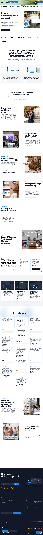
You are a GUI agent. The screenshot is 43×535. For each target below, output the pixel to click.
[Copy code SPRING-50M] (8, 4)
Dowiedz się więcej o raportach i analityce (7, 221)
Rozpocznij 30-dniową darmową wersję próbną (7, 484)
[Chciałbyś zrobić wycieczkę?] (7, 291)
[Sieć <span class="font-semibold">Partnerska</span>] (32, 74)
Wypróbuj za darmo (24, 268)
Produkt (10, 6)
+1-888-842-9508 (5, 522)
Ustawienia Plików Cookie (5, 532)
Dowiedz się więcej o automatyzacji (30, 196)
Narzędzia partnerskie (37, 509)
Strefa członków (10, 500)
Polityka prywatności (31, 532)
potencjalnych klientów (5, 169)
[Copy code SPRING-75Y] (22, 4)
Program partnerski (19, 503)
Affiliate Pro (3, 23)
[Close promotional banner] (42, 1)
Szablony (27, 500)
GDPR (29, 533)
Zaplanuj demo (16, 484)
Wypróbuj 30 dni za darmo (5, 29)
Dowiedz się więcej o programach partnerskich (8, 172)
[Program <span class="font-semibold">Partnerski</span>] (11, 74)
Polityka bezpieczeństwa (24, 532)
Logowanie (24, 6)
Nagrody (18, 500)
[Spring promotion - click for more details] (21, 2)
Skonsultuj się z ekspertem (30, 6)
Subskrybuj (39, 521)
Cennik (2, 499)
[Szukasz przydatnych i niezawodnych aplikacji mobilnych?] (35, 291)
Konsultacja (13, 29)
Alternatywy (2, 505)
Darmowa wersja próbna (39, 6)
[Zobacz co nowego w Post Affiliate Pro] (21, 291)
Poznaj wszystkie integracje (5, 243)
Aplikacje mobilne (3, 504)
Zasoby (13, 6)
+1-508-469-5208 (5, 524)
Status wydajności (10, 503)
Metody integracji (3, 502)
